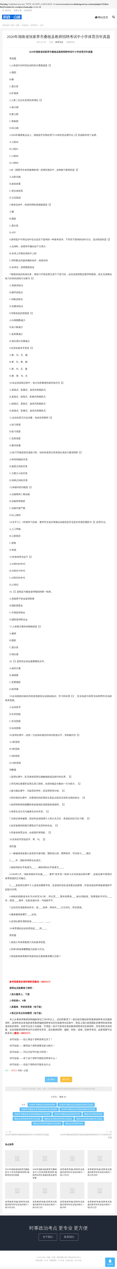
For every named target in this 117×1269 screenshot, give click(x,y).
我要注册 (18, 12)
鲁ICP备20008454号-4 (73, 1259)
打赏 (66, 1081)
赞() (51, 1081)
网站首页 (101, 19)
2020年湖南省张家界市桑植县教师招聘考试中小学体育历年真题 (58, 39)
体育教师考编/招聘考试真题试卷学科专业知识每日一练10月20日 (17, 1207)
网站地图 (60, 1259)
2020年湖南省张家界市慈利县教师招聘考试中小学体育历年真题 (86, 1138)
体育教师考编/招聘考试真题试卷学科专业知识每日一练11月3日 (72, 1174)
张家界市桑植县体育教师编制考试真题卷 (32, 1116)
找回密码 (28, 12)
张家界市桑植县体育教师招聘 (42, 1107)
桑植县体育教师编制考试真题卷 (47, 1125)
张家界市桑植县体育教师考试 (67, 1116)
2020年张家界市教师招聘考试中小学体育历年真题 (27, 1137)
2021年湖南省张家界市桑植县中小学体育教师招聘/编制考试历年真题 (17, 1174)
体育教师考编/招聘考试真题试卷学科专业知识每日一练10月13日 (45, 1207)
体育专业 (34, 27)
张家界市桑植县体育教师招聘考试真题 (76, 1107)
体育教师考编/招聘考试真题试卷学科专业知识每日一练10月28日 (100, 1174)
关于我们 (48, 1238)
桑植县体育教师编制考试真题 (89, 1121)
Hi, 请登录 (6, 12)
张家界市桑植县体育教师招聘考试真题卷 (39, 1111)
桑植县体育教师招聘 (93, 1116)
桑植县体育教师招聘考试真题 (27, 1121)
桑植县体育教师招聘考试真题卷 (58, 1121)
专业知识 (25, 27)
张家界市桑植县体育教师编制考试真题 (78, 1111)
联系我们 (69, 1238)
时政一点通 (12, 18)
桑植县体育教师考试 (74, 1125)
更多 (61, 1099)
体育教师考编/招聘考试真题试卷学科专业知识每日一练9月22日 (100, 1207)
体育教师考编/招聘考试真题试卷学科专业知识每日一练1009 (72, 1207)
